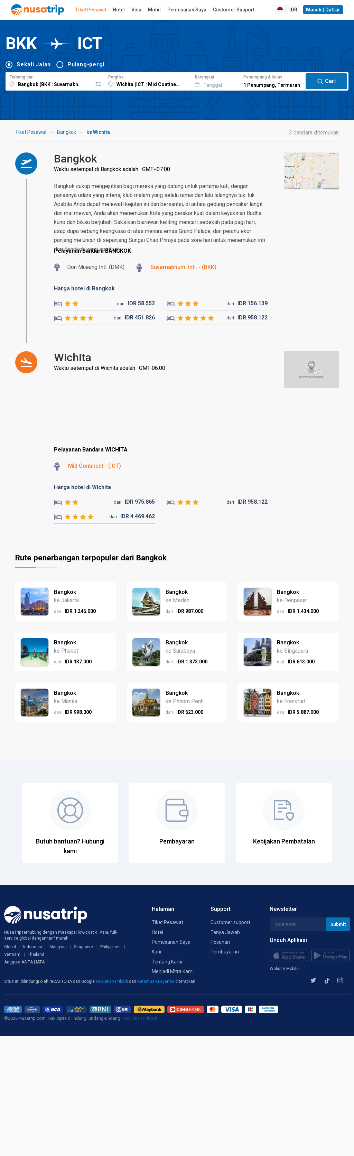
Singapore (83, 946)
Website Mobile (284, 968)
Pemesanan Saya (186, 9)
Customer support (230, 922)
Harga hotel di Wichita (82, 487)
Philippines (110, 946)
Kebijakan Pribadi (112, 981)
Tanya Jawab (225, 932)
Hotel (119, 9)
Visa (136, 9)
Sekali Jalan (34, 64)
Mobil (154, 9)
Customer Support (233, 9)
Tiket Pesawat (90, 9)
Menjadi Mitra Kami (173, 971)
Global (10, 946)
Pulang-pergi (85, 64)
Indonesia (32, 946)
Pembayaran (225, 951)
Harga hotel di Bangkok (84, 288)
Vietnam (12, 954)
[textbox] (49, 80)
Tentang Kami (167, 961)
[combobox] (49, 80)
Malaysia (58, 946)
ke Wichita (98, 132)
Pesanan (220, 942)
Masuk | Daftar (323, 9)
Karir (157, 951)
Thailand (36, 954)
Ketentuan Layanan (156, 981)
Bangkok (66, 132)
